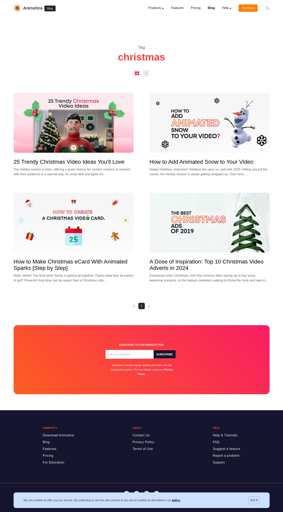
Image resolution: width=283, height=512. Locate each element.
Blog (50, 8)
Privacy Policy (143, 442)
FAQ (216, 442)
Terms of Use (143, 449)
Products (156, 8)
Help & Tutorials (225, 435)
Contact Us (141, 435)
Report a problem (226, 455)
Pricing (196, 8)
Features (177, 8)
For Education (53, 462)
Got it (254, 500)
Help (226, 8)
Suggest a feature (226, 449)
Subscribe (164, 354)
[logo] (28, 8)
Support (219, 462)
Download (248, 8)
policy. (176, 500)
